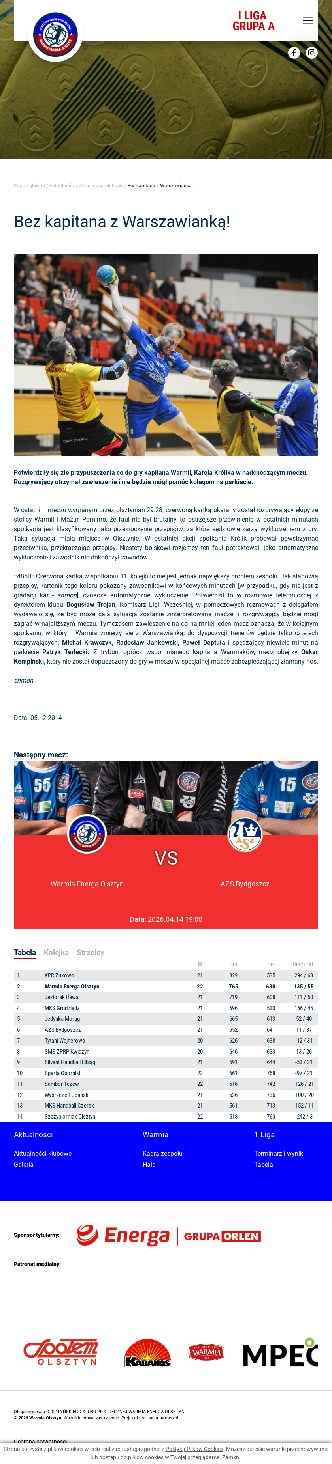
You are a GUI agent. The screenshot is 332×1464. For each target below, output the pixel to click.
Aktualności (62, 185)
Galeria (24, 1164)
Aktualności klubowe (101, 185)
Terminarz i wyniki (279, 1153)
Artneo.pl (169, 1418)
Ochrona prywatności (40, 1441)
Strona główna (29, 185)
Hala (149, 1164)
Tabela (263, 1164)
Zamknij (231, 1457)
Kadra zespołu (163, 1153)
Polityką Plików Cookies (194, 1449)
